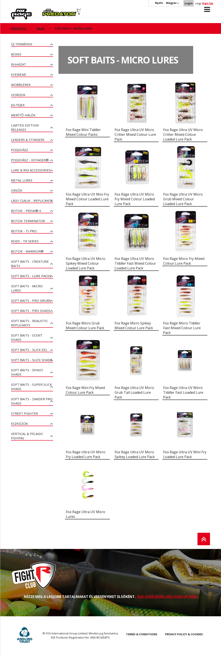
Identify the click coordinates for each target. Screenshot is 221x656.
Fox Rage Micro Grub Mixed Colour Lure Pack (85, 325)
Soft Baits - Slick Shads (31, 360)
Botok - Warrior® (27, 251)
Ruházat (18, 64)
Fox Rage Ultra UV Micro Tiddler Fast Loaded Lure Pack (183, 392)
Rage (15, 11)
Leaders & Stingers (27, 140)
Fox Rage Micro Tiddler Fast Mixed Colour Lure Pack (182, 328)
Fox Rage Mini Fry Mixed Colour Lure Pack (85, 390)
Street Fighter (24, 413)
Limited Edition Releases (25, 127)
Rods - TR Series (25, 241)
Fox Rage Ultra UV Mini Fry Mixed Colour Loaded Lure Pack (87, 199)
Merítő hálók (23, 115)
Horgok (18, 95)
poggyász (19, 150)
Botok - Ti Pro (24, 231)
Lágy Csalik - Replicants (32, 200)
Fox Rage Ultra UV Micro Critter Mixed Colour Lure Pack (135, 134)
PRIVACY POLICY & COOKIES (184, 634)
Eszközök (19, 423)
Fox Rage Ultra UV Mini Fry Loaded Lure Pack (184, 454)
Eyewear (18, 74)
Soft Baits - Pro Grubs (31, 300)
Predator (49, 11)
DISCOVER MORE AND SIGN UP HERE (167, 596)
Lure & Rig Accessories (31, 170)
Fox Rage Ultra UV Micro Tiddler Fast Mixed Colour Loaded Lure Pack (135, 263)
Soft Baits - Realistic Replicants (29, 323)
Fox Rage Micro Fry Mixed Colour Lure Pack (183, 261)
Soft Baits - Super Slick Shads (31, 386)
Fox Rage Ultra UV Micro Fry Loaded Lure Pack (85, 454)
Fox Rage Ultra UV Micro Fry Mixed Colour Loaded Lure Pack (135, 199)
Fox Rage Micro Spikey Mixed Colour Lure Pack (134, 325)
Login (189, 3)
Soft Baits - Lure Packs (31, 276)
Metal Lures (21, 180)
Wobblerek (21, 84)
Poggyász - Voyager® (30, 160)
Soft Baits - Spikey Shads (27, 372)
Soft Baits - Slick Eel (29, 350)
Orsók (16, 190)
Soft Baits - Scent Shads (26, 337)
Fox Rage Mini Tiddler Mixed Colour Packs (83, 132)
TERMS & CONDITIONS (141, 634)
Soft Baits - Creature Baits (30, 263)
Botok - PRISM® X (26, 211)
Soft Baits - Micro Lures (27, 288)
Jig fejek (18, 105)
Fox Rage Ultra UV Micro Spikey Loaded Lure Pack (135, 454)
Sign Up (207, 3)
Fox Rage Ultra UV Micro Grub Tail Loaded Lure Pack (134, 392)
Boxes (16, 54)
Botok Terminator (28, 221)
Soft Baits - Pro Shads (30, 310)
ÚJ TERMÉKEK (21, 44)
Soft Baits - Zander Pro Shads (32, 401)
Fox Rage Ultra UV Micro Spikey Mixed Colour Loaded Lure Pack (85, 263)
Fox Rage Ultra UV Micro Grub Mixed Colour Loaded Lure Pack (183, 199)
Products (19, 28)
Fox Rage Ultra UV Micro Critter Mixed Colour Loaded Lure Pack (183, 134)
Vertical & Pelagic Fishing (27, 436)
